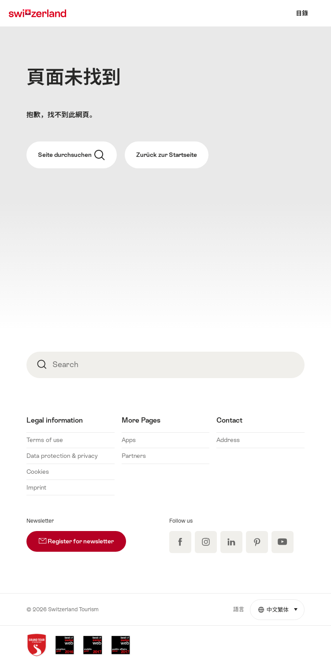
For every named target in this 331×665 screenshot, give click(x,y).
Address (228, 439)
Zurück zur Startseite (166, 154)
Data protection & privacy (61, 455)
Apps (129, 439)
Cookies (37, 471)
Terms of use (44, 439)
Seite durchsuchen (71, 155)
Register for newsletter (82, 538)
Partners (134, 455)
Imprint (36, 487)
